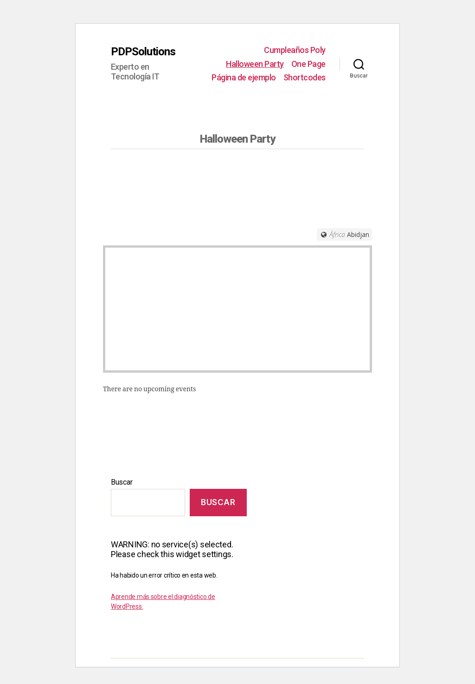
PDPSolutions (143, 51)
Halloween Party (255, 64)
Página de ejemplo (244, 77)
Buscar (121, 482)
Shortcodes (304, 77)
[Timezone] (344, 234)
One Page (308, 64)
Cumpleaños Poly (295, 50)
